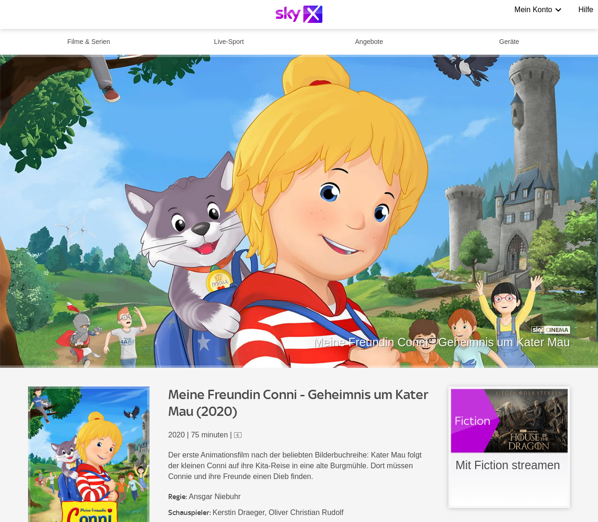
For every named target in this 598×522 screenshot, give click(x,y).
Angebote (369, 41)
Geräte (509, 41)
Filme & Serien (88, 41)
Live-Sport (229, 41)
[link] (509, 447)
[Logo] (299, 14)
